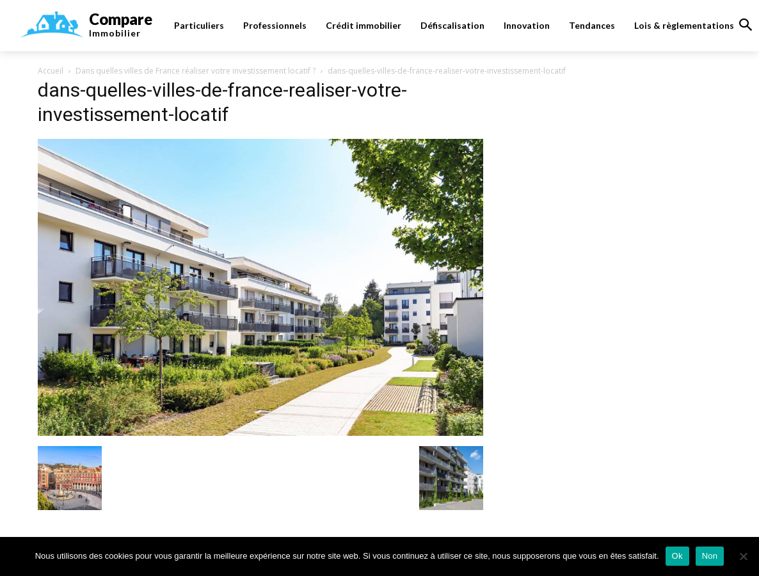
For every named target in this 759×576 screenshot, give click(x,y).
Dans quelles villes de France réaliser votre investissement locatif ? (196, 70)
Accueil (50, 70)
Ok (677, 556)
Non (710, 556)
